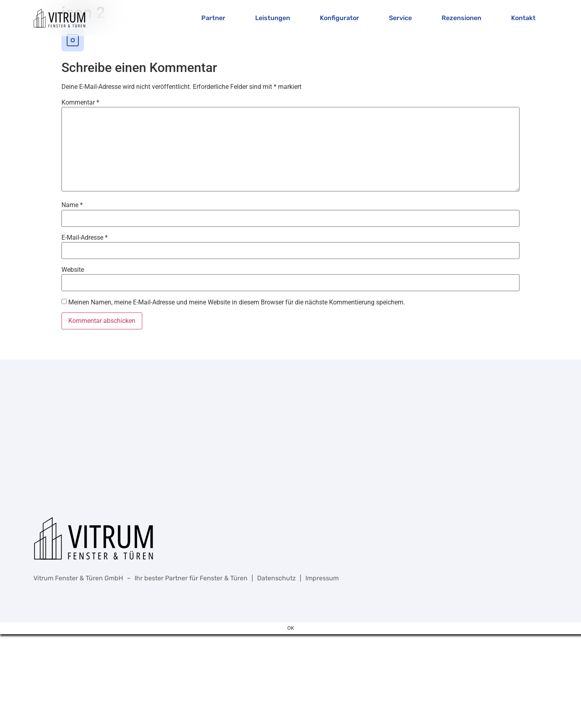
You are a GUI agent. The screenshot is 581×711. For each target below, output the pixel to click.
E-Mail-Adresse (84, 237)
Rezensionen (461, 18)
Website (72, 270)
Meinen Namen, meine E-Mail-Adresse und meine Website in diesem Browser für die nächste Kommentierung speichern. (236, 302)
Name (72, 205)
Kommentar (80, 102)
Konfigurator (339, 18)
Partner (213, 18)
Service (400, 18)
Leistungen (272, 18)
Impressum (322, 578)
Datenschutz (276, 578)
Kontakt (523, 18)
